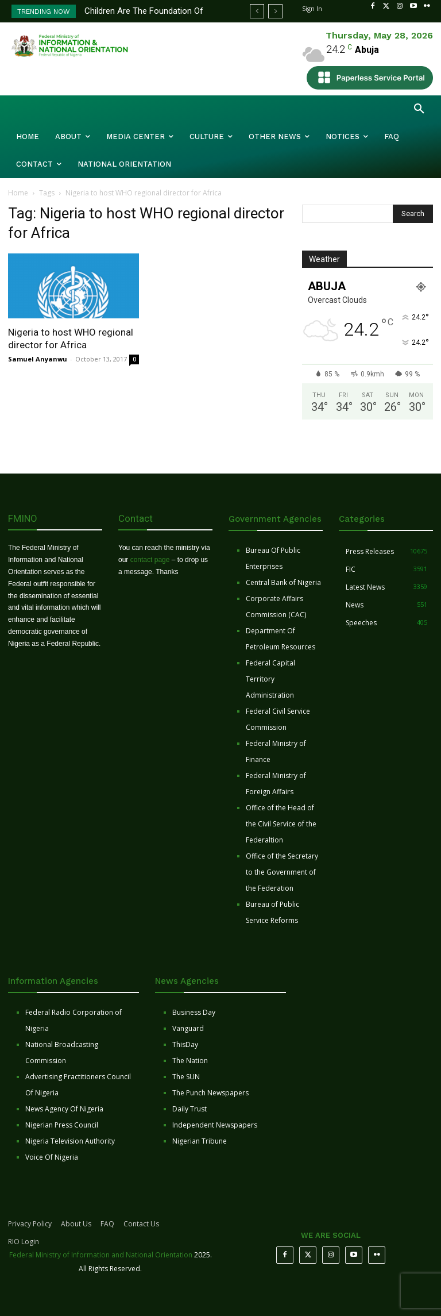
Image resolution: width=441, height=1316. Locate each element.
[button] (419, 109)
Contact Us (141, 1224)
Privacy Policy (30, 1224)
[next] (275, 11)
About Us (76, 1224)
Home (18, 193)
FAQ (107, 1224)
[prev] (257, 11)
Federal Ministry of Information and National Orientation (100, 1255)
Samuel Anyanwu (37, 359)
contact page (150, 560)
